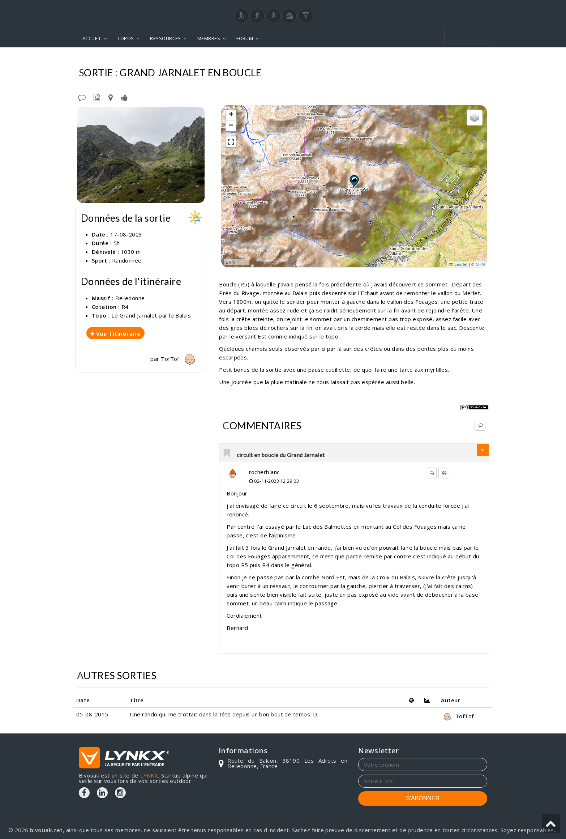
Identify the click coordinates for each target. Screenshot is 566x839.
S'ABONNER (422, 798)
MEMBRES (208, 38)
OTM (480, 264)
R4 (125, 306)
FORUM (244, 38)
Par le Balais (467, 58)
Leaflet (458, 264)
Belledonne (364, 58)
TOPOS (125, 38)
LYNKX (149, 775)
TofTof (180, 358)
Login (451, 6)
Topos (329, 58)
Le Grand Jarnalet (415, 58)
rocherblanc (264, 472)
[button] (354, 180)
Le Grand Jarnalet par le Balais (151, 315)
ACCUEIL (91, 38)
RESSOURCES (165, 38)
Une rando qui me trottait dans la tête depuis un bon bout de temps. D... (225, 714)
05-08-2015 (92, 714)
